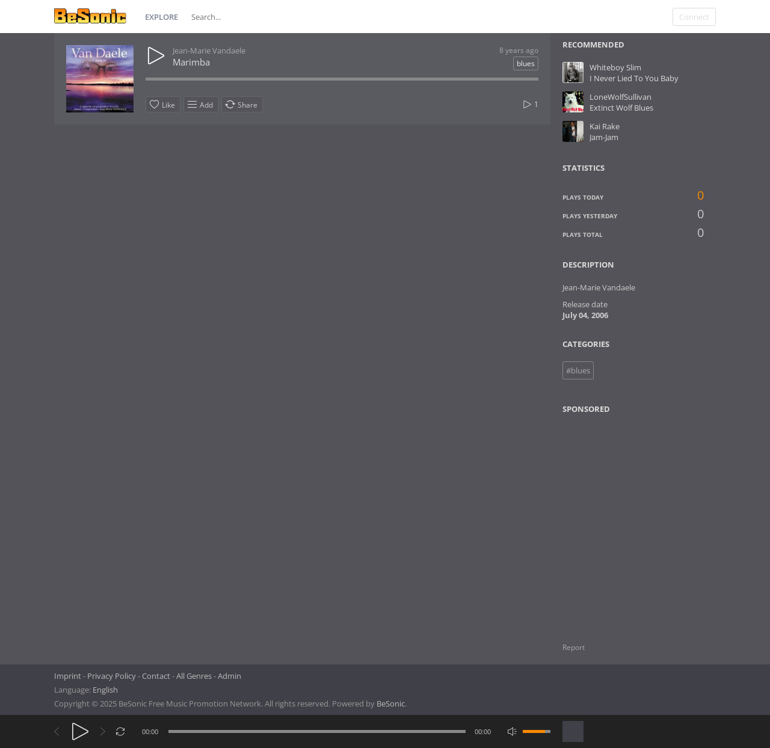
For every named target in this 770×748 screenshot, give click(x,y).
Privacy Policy (111, 675)
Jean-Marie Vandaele (209, 50)
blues (526, 63)
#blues (578, 370)
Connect (694, 16)
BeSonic (391, 703)
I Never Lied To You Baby (634, 78)
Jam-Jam (604, 137)
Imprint (67, 675)
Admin (229, 675)
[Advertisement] (621, 521)
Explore (161, 16)
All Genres (194, 675)
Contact (156, 675)
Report (573, 647)
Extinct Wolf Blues (621, 107)
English (105, 689)
